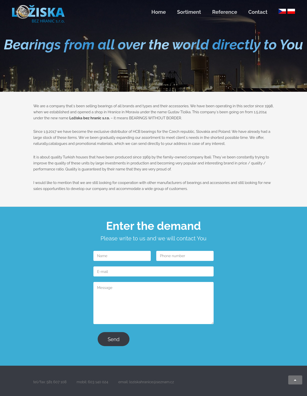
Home (158, 12)
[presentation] (171, 339)
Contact (257, 12)
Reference (224, 12)
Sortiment (189, 12)
